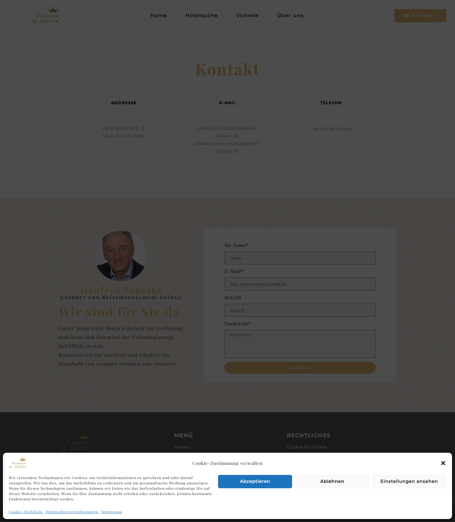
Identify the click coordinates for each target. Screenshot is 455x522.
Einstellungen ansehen (409, 481)
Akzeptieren (255, 481)
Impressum (111, 511)
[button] (443, 463)
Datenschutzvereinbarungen (72, 511)
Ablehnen (332, 481)
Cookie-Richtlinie (26, 511)
